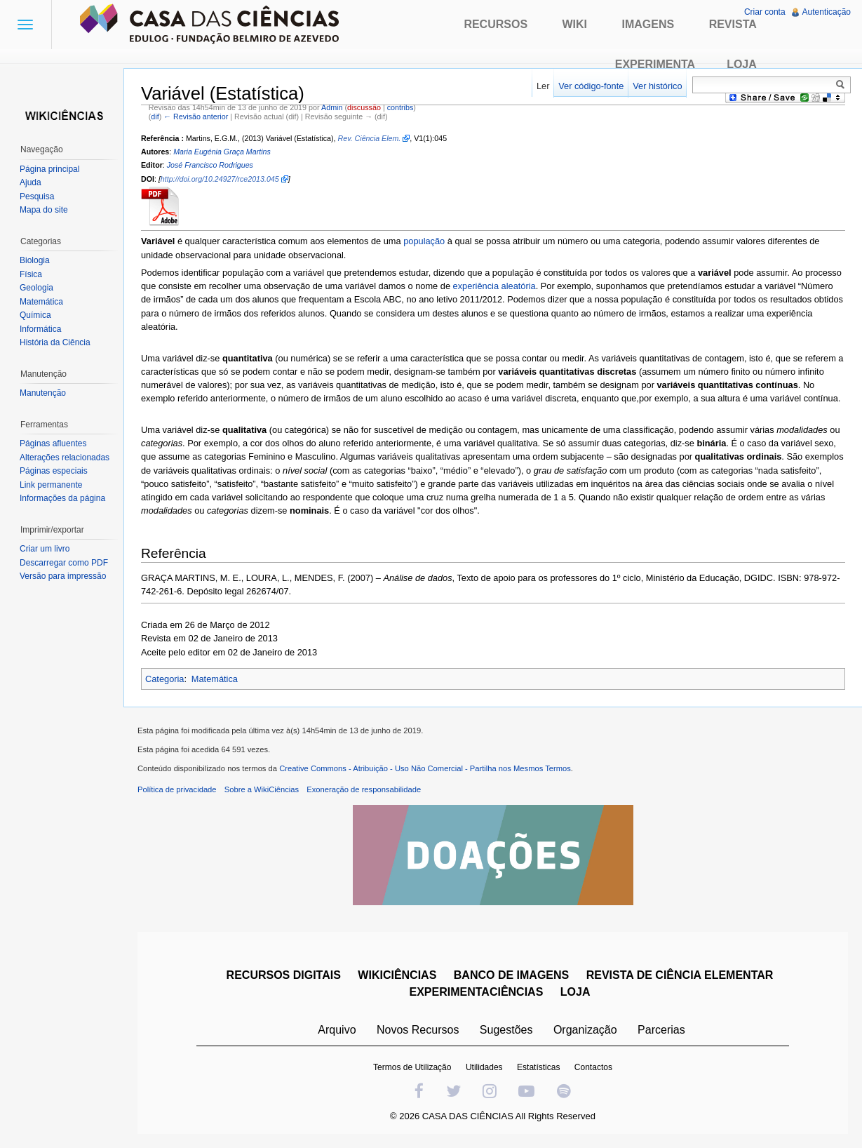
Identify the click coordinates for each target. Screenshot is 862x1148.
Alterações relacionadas (64, 457)
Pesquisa (37, 196)
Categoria (164, 679)
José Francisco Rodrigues (210, 165)
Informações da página (62, 498)
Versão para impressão (63, 576)
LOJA (575, 992)
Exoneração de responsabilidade (364, 789)
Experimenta (655, 64)
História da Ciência (55, 342)
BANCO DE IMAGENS (511, 975)
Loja (742, 64)
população (424, 241)
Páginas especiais (54, 471)
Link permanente (51, 485)
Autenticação (826, 12)
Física (31, 274)
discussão (364, 107)
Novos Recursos (418, 1030)
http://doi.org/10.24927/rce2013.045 (220, 179)
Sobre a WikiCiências (261, 789)
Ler (543, 86)
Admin (331, 107)
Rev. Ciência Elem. (369, 138)
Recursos (495, 24)
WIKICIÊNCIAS (397, 975)
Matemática (214, 679)
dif (155, 116)
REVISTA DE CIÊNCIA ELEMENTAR (680, 975)
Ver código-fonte (591, 86)
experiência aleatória (494, 286)
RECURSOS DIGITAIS (284, 975)
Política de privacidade (177, 789)
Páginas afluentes (53, 443)
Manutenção (43, 393)
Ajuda (30, 182)
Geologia (36, 288)
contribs (400, 107)
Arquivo (337, 1030)
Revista (733, 24)
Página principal (49, 169)
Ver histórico (657, 86)
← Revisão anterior (195, 116)
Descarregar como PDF (64, 563)
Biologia (35, 260)
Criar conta (765, 12)
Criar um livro (44, 549)
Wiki (575, 24)
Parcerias (661, 1030)
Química (35, 315)
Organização (585, 1030)
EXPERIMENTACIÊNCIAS (477, 992)
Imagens (648, 24)
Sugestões (506, 1030)
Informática (40, 329)
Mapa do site (44, 210)
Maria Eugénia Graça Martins (222, 151)
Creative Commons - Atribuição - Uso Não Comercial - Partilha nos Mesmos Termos (425, 768)
